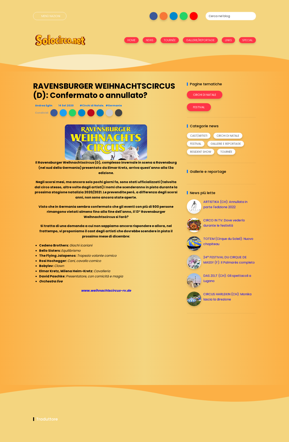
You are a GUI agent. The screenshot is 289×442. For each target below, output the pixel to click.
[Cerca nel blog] (231, 16)
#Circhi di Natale (91, 105)
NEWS (149, 40)
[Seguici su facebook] (154, 16)
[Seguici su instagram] (164, 16)
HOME (131, 40)
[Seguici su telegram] (174, 16)
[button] (54, 112)
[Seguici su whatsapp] (184, 16)
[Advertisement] (217, 344)
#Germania (114, 105)
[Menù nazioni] (49, 16)
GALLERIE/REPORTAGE (200, 40)
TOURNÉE (170, 40)
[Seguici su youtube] (194, 16)
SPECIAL (247, 40)
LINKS (228, 40)
